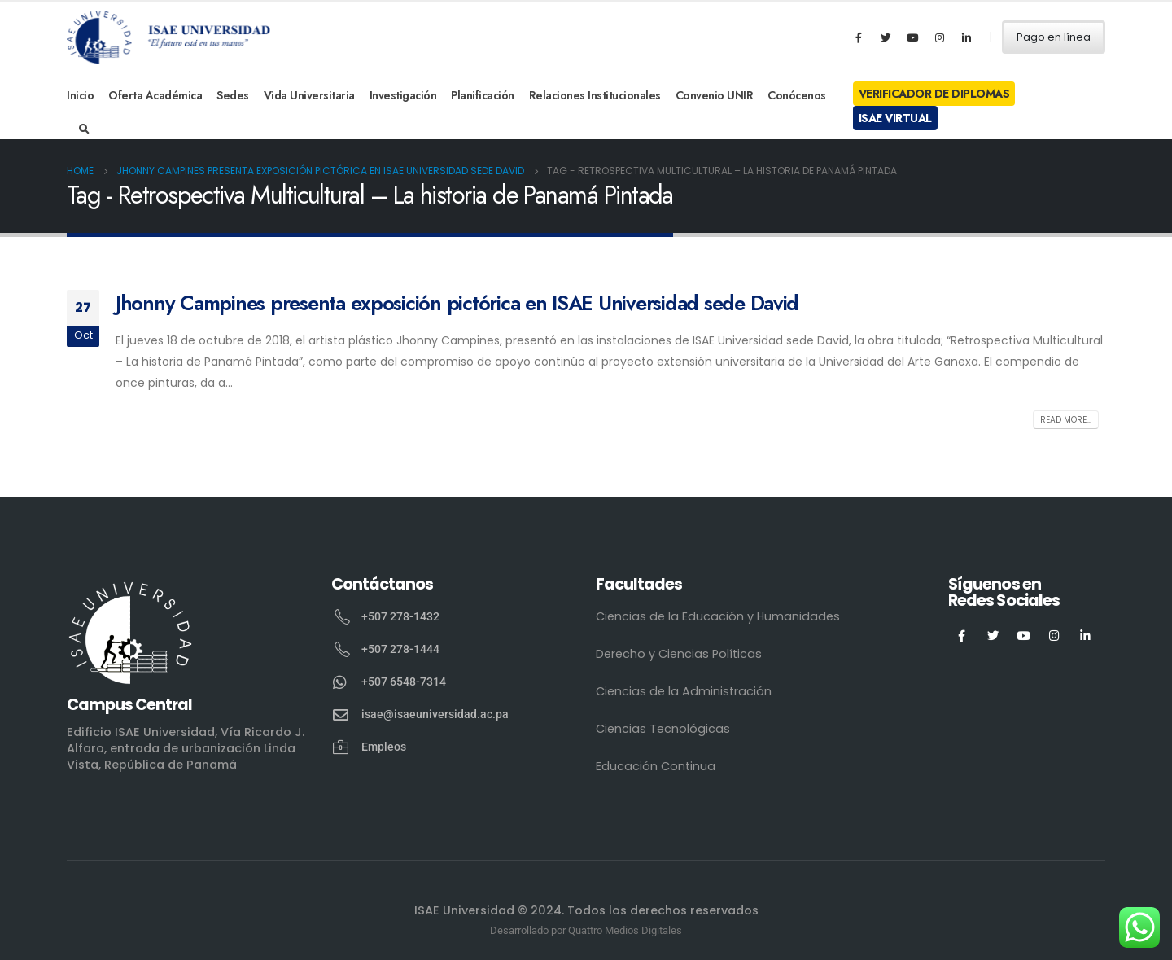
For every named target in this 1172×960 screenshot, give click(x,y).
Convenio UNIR (715, 95)
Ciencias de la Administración (684, 691)
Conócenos (796, 95)
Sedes (232, 95)
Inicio (80, 95)
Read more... (1065, 420)
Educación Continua (655, 766)
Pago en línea (1054, 37)
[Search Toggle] (84, 129)
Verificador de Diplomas (934, 93)
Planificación (482, 95)
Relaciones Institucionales (595, 95)
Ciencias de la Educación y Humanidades (718, 616)
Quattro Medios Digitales (625, 930)
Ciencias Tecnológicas (663, 729)
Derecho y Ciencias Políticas (679, 654)
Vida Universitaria (309, 95)
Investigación (403, 95)
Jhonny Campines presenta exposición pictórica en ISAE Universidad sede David (457, 303)
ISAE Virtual (895, 118)
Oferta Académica (155, 95)
